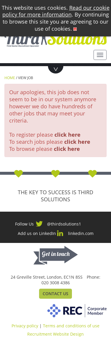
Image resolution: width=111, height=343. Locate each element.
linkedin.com (81, 233)
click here (67, 134)
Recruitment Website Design (55, 334)
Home (9, 77)
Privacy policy (25, 326)
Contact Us (55, 293)
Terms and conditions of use (71, 326)
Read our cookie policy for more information (56, 11)
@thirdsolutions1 (64, 224)
